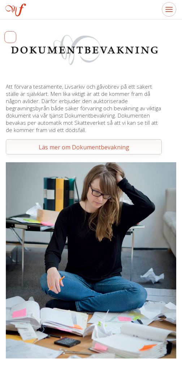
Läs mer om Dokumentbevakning (84, 147)
